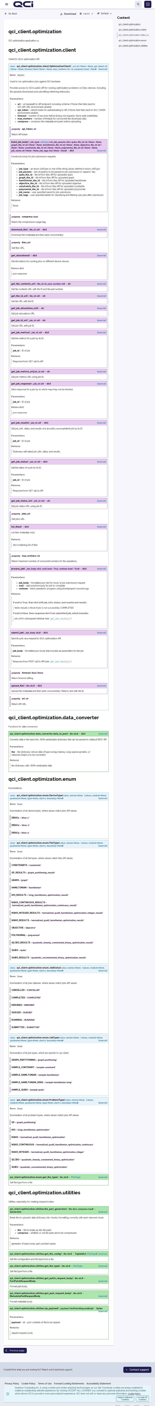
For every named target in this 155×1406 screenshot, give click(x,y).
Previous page (14, 1348)
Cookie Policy (28, 1383)
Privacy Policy (12, 1383)
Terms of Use (45, 1383)
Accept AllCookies (142, 1398)
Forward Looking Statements (69, 1383)
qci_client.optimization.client (132, 29)
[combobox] (104, 14)
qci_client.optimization (129, 24)
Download (68, 13)
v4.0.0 (86, 13)
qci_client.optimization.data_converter (134, 35)
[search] (138, 4)
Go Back (10, 13)
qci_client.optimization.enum (133, 40)
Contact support (137, 1369)
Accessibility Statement (98, 1383)
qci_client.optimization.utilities (133, 46)
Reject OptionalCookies (125, 1398)
